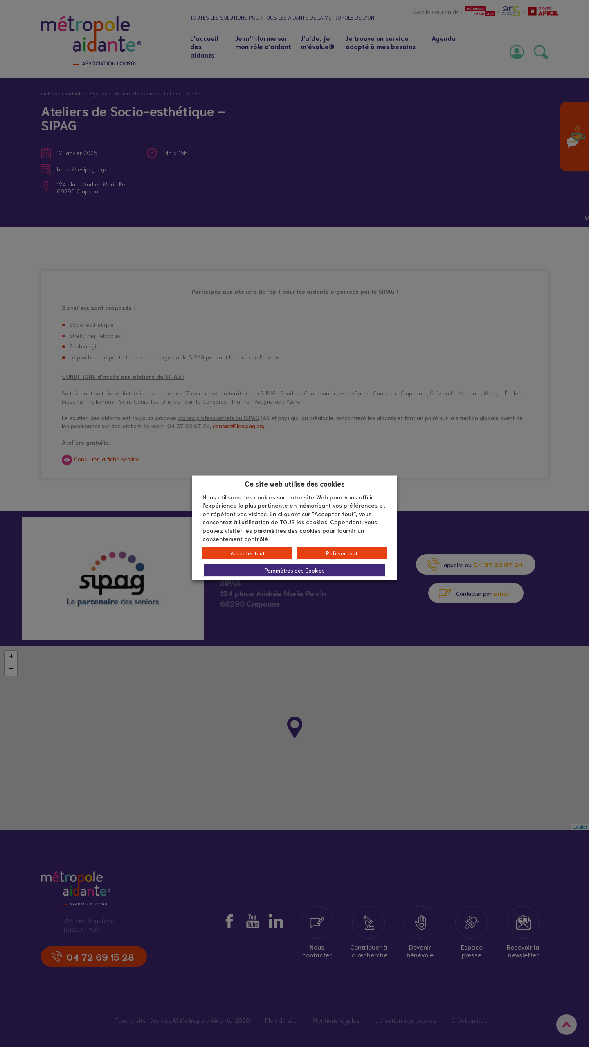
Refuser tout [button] (341, 552)
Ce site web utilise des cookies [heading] (295, 483)
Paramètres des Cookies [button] (295, 569)
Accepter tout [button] (247, 552)
